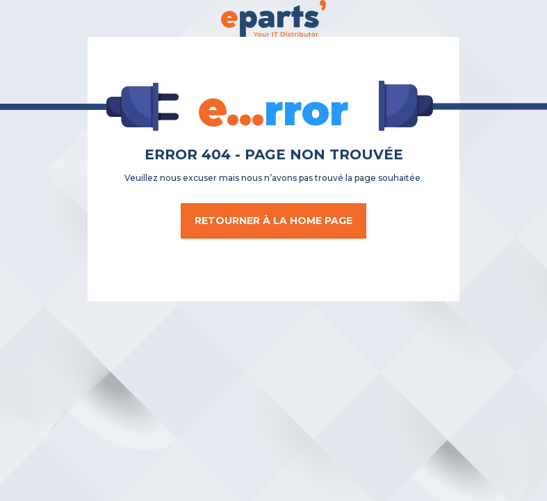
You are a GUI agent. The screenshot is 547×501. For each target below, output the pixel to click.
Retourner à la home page (273, 220)
